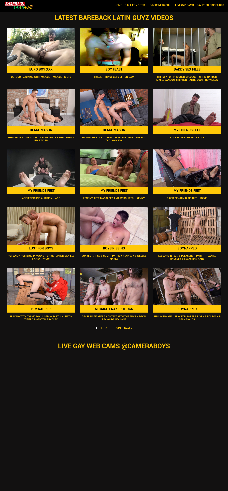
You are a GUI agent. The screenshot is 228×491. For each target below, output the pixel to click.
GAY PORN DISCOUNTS (210, 5)
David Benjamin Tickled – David (187, 198)
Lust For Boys (41, 248)
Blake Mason (41, 130)
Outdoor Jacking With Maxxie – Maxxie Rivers (41, 76)
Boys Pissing (114, 248)
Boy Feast (113, 69)
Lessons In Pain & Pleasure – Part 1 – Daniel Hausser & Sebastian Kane (187, 257)
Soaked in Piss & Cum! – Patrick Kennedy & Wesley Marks (114, 257)
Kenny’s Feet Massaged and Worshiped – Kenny (114, 198)
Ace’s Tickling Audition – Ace (41, 198)
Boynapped (187, 248)
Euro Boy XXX (41, 69)
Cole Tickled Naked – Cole (187, 137)
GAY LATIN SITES (135, 5)
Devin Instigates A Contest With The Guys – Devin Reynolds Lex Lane (114, 318)
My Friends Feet (187, 130)
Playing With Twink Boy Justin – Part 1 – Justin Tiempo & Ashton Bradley (41, 318)
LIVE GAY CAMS (184, 5)
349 (118, 328)
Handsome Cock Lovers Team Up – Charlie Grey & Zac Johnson (114, 139)
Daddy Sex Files (187, 69)
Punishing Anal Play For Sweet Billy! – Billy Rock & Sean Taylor (187, 318)
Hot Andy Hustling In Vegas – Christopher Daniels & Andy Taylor (41, 257)
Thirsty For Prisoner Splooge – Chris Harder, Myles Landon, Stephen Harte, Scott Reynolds (187, 78)
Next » (128, 328)
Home (119, 5)
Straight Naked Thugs (114, 309)
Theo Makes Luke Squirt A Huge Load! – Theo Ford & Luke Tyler (41, 139)
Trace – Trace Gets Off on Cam (114, 76)
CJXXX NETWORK (160, 5)
